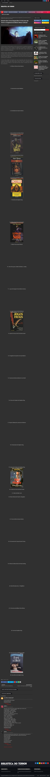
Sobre (5, 0)
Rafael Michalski (4, 24)
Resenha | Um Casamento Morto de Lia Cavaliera (43, 57)
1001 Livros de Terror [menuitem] (23, 12)
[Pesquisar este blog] (39, 30)
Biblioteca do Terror (9, 775)
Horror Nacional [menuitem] (32, 12)
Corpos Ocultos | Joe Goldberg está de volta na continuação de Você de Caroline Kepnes (43, 68)
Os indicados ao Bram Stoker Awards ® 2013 (42, 53)
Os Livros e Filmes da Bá (8, 697)
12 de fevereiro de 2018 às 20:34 (9, 698)
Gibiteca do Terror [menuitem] (5, 14)
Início (2, 0)
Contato (8, 0)
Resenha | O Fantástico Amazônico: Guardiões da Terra (43, 61)
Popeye (5, 731)
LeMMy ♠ (5, 705)
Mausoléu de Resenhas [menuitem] (13, 12)
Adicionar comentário (8, 746)
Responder (6, 701)
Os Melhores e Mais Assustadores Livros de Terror (42, 36)
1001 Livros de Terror (43, 775)
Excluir (9, 701)
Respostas (7, 703)
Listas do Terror (8, 17)
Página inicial (3, 17)
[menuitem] (2, 12)
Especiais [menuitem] (5, 12)
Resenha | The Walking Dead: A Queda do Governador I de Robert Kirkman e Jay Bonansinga (43, 42)
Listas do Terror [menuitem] (40, 12)
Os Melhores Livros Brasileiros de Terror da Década (42, 48)
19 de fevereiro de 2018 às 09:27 (9, 732)
